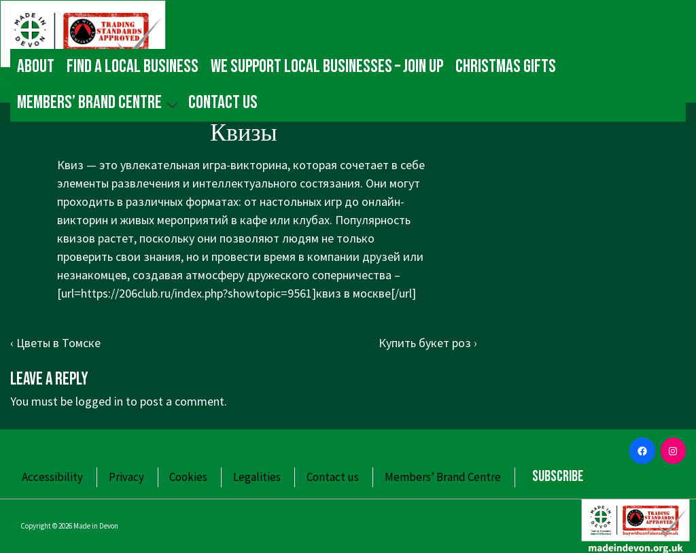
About (35, 66)
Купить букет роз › (428, 343)
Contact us (223, 102)
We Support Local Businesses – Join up (327, 66)
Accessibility (52, 476)
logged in (99, 401)
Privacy (126, 476)
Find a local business (132, 66)
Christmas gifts (505, 66)
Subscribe (557, 476)
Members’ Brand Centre (99, 103)
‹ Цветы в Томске (55, 343)
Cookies (188, 476)
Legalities (257, 476)
